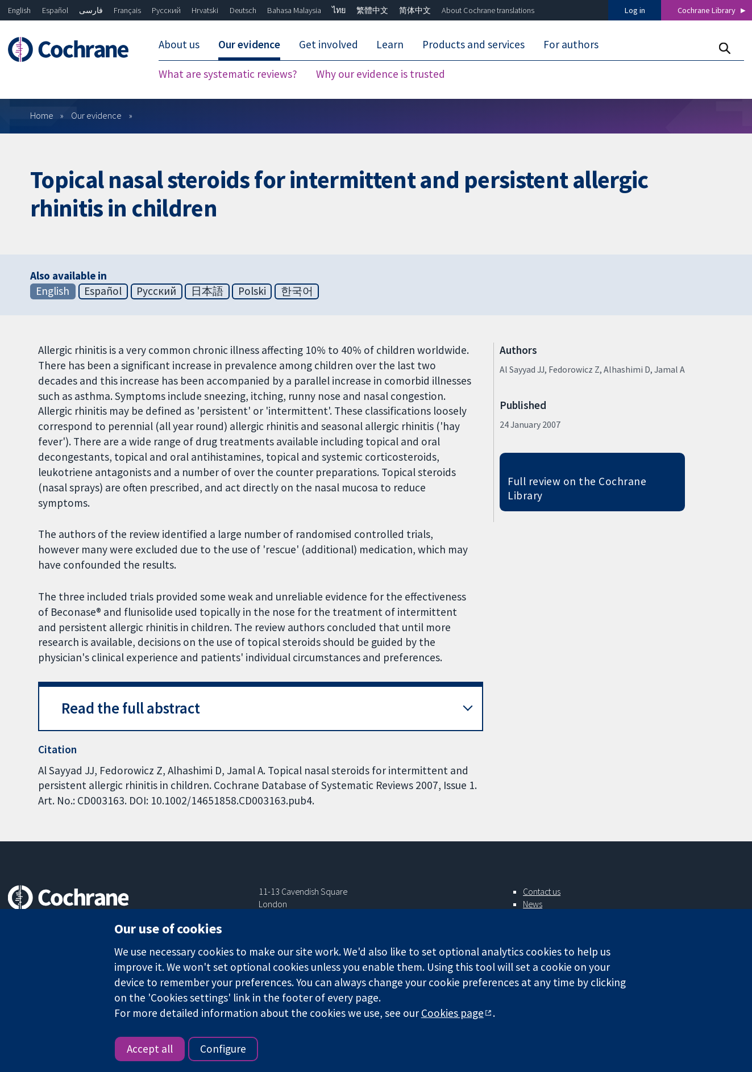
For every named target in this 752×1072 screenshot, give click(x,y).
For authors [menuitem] (571, 44)
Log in (635, 10)
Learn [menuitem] (390, 44)
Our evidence (96, 115)
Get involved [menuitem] (328, 44)
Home (41, 115)
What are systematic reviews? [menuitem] (228, 74)
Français (127, 10)
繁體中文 (372, 10)
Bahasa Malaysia (294, 10)
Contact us (541, 891)
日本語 (207, 291)
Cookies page (452, 1013)
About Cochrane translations (488, 10)
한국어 (297, 291)
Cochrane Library (707, 10)
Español (55, 10)
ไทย (339, 10)
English (19, 10)
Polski (252, 291)
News (532, 904)
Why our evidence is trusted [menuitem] (380, 74)
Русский (166, 10)
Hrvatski (205, 10)
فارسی (91, 10)
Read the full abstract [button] (130, 708)
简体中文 (415, 10)
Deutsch (243, 10)
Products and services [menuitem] (473, 44)
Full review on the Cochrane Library (577, 488)
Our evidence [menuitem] (249, 44)
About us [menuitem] (179, 44)
